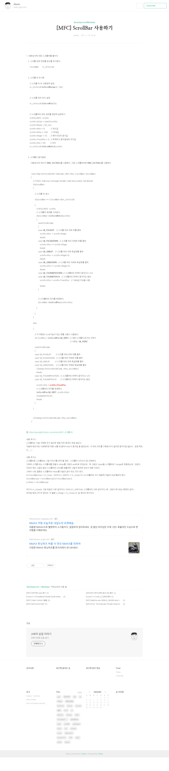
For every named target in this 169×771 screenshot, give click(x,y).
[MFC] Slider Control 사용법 (36, 614)
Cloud (69, 719)
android (60, 719)
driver (67, 756)
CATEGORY (155, 6)
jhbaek (18, 4)
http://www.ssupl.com (39, 553)
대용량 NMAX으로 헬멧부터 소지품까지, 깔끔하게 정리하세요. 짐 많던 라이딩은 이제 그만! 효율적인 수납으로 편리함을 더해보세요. (83, 542)
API (70, 751)
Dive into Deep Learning (35, 717)
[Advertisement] (84, 57)
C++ (65, 724)
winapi (73, 742)
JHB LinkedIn (31, 713)
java (59, 738)
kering (69, 728)
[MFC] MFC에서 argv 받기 (36, 606)
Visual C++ (61, 751)
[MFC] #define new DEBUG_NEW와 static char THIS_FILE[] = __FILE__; (104, 614)
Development (33, 601)
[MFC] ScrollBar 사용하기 (84, 28)
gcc (59, 710)
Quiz (59, 742)
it (80, 710)
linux (59, 747)
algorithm (69, 747)
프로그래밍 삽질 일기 (40, 651)
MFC (77, 751)
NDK (77, 728)
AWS (59, 756)
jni (66, 742)
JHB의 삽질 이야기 (41, 647)
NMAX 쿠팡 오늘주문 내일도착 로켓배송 (51, 537)
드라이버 (67, 710)
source (78, 719)
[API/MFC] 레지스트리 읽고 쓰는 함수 (99, 606)
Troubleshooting (63, 733)
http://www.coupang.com (41, 532)
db (75, 710)
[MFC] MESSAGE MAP (35, 618)
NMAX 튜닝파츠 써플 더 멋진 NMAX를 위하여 (55, 557)
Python (60, 728)
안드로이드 (74, 733)
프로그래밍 (69, 715)
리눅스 (60, 715)
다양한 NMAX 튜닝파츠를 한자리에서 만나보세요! (53, 561)
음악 (59, 724)
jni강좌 (66, 738)
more (80, 706)
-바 (71, 446)
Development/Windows (84, 22)
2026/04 (97, 706)
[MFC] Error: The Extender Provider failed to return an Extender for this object (104, 618)
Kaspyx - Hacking (33, 709)
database (76, 738)
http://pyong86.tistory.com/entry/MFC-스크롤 (49, 446)
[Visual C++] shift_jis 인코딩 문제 (98, 610)
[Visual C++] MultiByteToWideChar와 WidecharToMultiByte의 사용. (44, 610)
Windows (45, 601)
